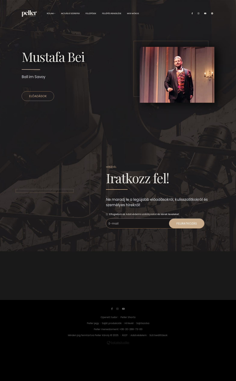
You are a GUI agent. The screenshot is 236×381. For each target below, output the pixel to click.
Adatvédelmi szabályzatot (141, 214)
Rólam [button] (50, 13)
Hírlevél (129, 323)
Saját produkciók (112, 323)
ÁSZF (125, 335)
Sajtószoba (142, 323)
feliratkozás (186, 223)
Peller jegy (93, 323)
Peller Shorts (127, 317)
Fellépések (90, 13)
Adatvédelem (138, 335)
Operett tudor (109, 317)
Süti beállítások (158, 335)
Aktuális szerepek (70, 13)
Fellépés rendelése (111, 13)
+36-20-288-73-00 (131, 329)
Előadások (38, 96)
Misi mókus (133, 13)
